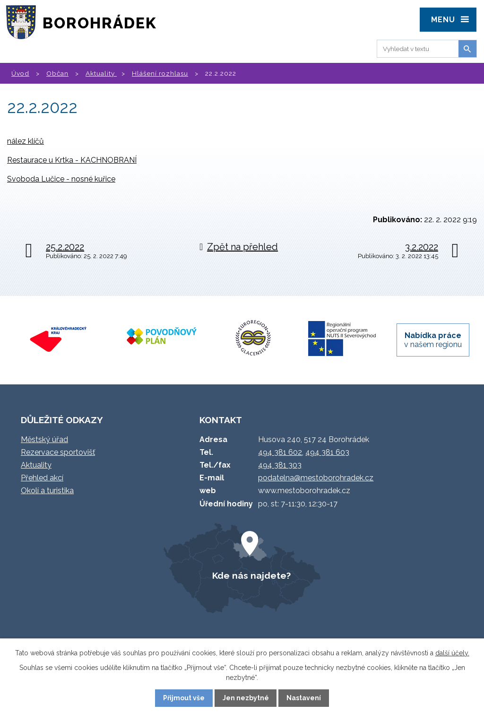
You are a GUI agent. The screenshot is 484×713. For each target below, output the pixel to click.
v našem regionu (433, 340)
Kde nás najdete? (251, 575)
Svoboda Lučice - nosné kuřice (61, 178)
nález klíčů (25, 141)
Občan (57, 73)
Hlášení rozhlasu (160, 73)
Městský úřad (44, 439)
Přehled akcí (42, 477)
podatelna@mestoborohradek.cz (315, 477)
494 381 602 (280, 452)
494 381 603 (327, 452)
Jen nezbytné (246, 698)
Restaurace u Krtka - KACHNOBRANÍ (72, 160)
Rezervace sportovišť (58, 452)
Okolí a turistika (47, 490)
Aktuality (101, 73)
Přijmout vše (184, 698)
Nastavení (303, 698)
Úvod (20, 73)
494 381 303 (280, 465)
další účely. (452, 653)
